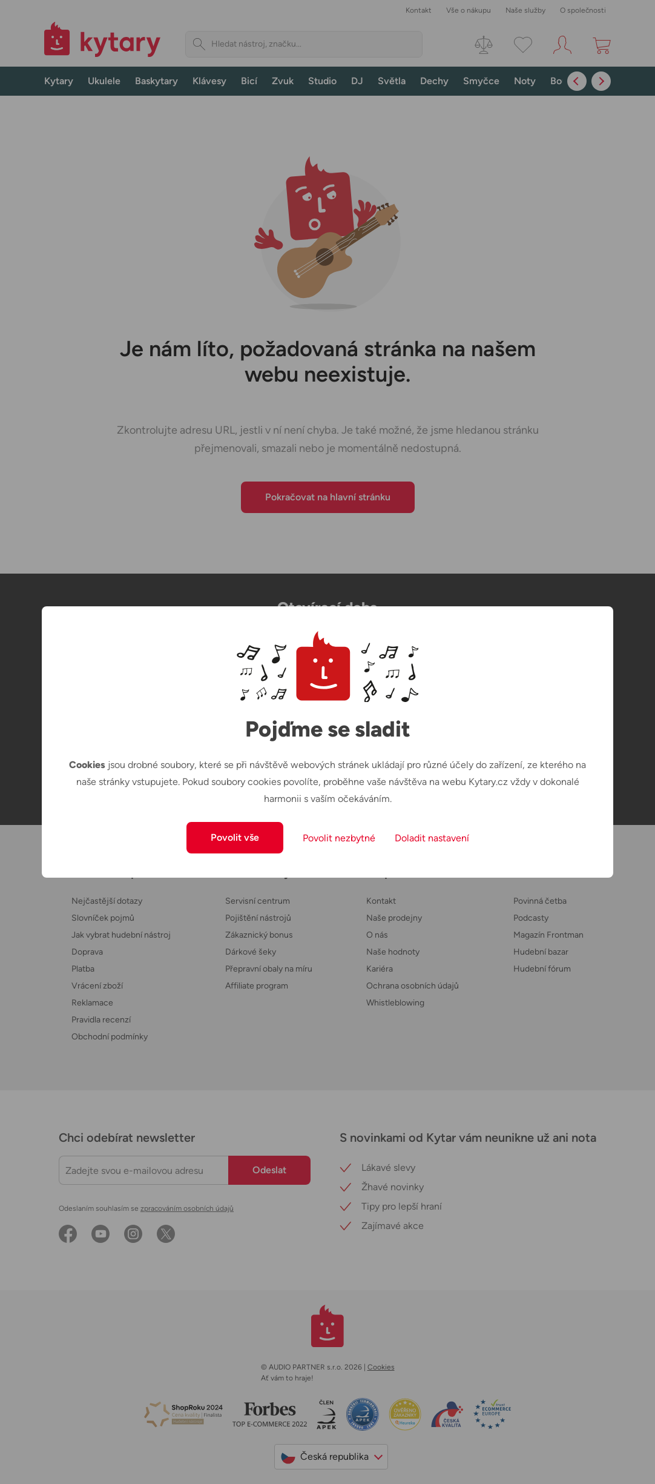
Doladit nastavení (432, 838)
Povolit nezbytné (339, 838)
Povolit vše (235, 837)
